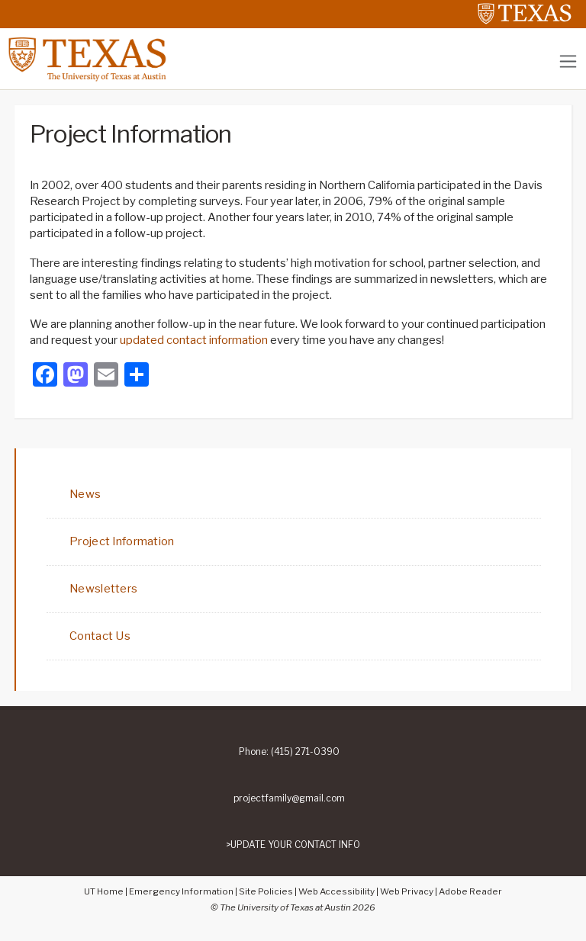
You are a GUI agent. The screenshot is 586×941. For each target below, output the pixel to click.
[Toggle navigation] (568, 61)
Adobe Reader (470, 891)
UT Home (104, 891)
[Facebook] (45, 376)
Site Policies (266, 891)
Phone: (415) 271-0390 (289, 752)
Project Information (121, 541)
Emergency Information (181, 891)
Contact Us (99, 636)
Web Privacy (406, 891)
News (85, 494)
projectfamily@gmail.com (289, 798)
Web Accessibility (336, 891)
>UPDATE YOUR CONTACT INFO (293, 845)
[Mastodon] (75, 376)
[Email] (106, 376)
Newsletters (103, 589)
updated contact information (195, 340)
